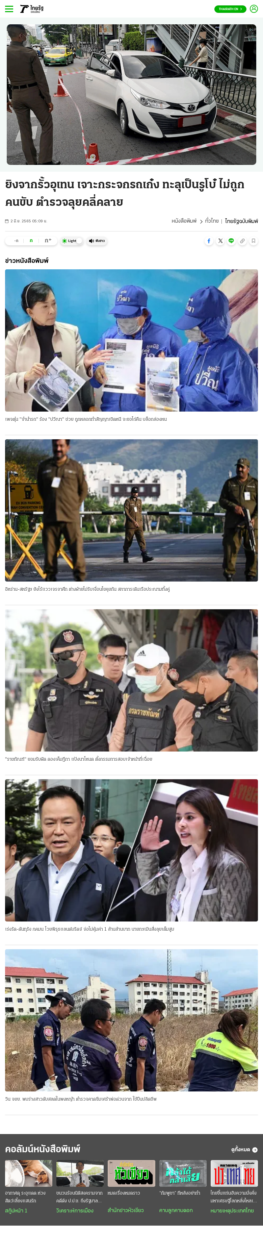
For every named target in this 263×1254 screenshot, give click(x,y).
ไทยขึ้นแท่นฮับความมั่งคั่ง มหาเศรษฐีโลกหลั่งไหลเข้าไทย (234, 1198)
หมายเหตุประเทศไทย (232, 1211)
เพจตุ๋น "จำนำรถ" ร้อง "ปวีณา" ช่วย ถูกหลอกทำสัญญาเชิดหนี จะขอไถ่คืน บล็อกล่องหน (86, 419)
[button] (209, 241)
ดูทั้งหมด (244, 1151)
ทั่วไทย (212, 221)
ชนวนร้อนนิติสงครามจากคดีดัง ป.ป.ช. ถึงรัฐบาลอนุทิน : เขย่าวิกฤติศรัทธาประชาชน (79, 1198)
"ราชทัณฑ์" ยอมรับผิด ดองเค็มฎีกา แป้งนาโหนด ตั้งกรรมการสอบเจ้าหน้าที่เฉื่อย (78, 759)
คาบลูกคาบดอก (176, 1211)
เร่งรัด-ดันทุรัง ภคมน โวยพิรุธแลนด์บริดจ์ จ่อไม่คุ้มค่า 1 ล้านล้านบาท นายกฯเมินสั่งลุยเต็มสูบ (89, 929)
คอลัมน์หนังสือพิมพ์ (45, 1150)
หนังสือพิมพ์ (184, 221)
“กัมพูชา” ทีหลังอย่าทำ (179, 1194)
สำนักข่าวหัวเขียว (126, 1211)
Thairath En (230, 9)
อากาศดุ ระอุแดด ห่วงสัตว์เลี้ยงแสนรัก (25, 1197)
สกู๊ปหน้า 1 (16, 1211)
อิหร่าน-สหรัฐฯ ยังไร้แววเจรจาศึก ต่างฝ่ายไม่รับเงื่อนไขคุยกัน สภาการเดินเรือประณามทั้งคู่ (87, 589)
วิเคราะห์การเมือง (75, 1211)
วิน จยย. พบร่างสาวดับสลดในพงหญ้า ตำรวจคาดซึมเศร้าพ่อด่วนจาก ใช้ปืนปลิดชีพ (81, 1099)
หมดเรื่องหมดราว (124, 1194)
